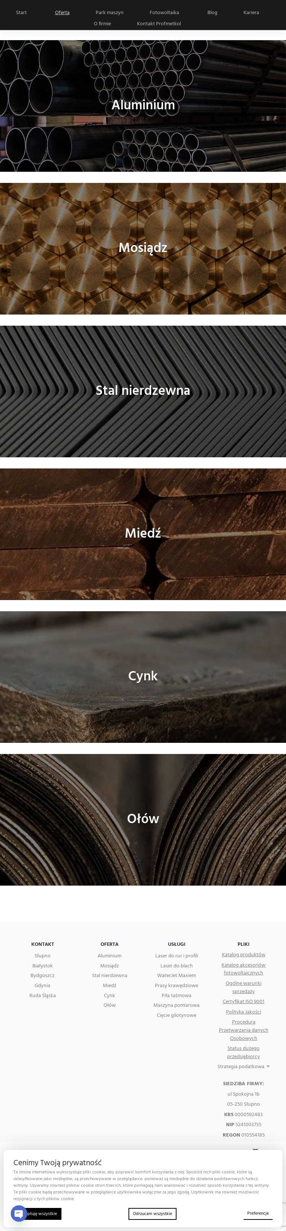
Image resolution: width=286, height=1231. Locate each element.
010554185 (244, 1135)
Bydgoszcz (42, 976)
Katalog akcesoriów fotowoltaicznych (244, 969)
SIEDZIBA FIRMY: (243, 1084)
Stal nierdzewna (109, 976)
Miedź (109, 986)
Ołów (110, 1006)
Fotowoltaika (164, 13)
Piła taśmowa (176, 996)
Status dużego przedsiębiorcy (243, 1053)
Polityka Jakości (243, 1012)
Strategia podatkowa (241, 1067)
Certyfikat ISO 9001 (243, 1002)
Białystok (42, 966)
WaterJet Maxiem (176, 976)
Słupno (43, 956)
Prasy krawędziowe (176, 986)
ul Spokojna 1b (244, 1094)
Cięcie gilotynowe (176, 1016)
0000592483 (243, 1115)
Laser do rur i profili (176, 956)
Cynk (109, 996)
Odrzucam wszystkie (152, 1214)
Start (21, 13)
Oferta (62, 13)
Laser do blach (177, 966)
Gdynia (42, 986)
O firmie (102, 24)
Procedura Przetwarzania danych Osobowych (243, 1030)
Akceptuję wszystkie (37, 1214)
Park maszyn (110, 13)
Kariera (251, 13)
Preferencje (258, 1213)
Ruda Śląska (42, 996)
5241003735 (243, 1125)
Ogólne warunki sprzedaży (243, 988)
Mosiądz (109, 966)
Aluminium (109, 956)
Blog (212, 13)
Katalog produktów (244, 955)
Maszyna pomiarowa (176, 1006)
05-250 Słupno (243, 1105)
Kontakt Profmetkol (159, 24)
